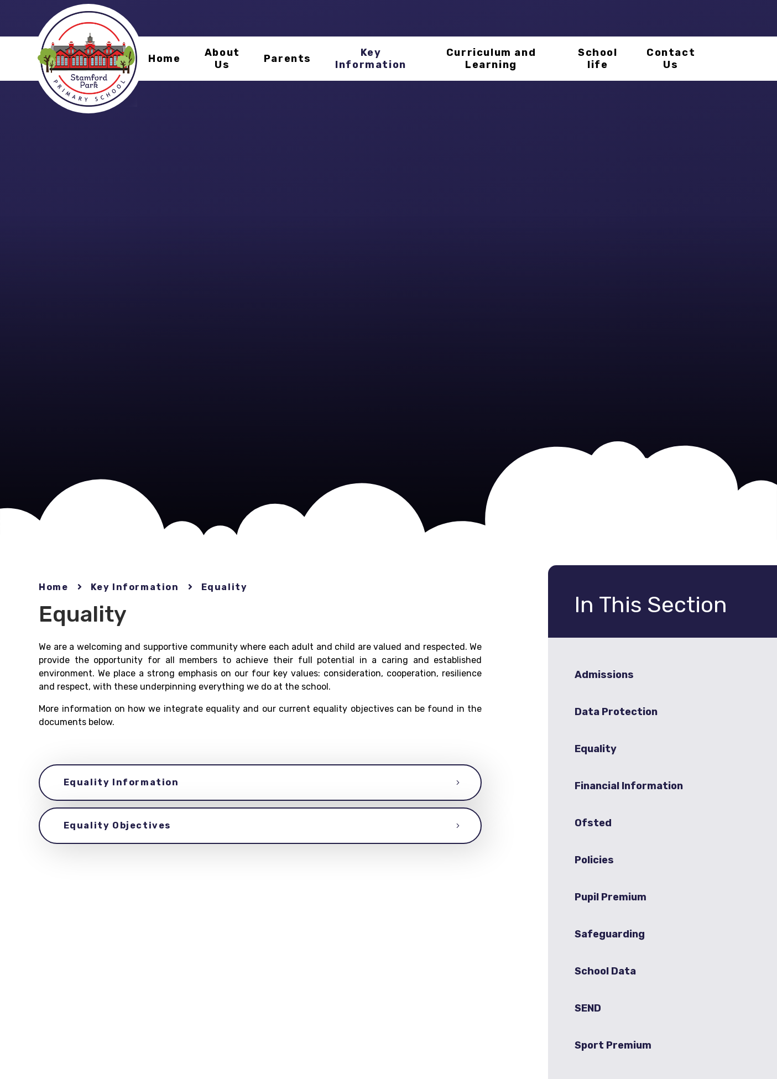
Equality (224, 587)
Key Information (135, 587)
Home (53, 587)
